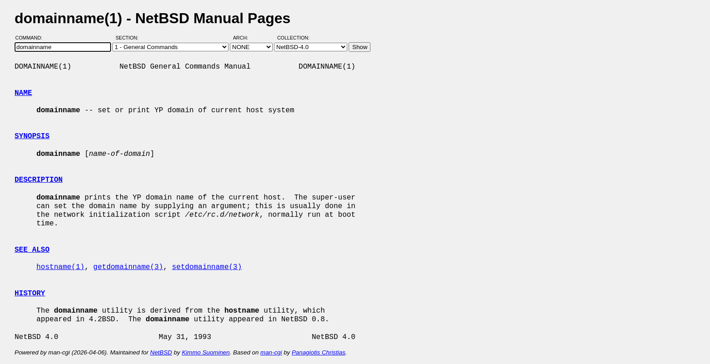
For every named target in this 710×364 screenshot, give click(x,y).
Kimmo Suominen (205, 352)
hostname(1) (60, 267)
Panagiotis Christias (318, 352)
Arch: (244, 37)
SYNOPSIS (32, 136)
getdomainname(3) (128, 267)
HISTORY (30, 294)
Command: (31, 37)
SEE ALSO (32, 250)
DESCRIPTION (39, 180)
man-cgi (271, 352)
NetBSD (161, 352)
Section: (129, 37)
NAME (23, 93)
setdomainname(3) (207, 267)
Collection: (293, 37)
